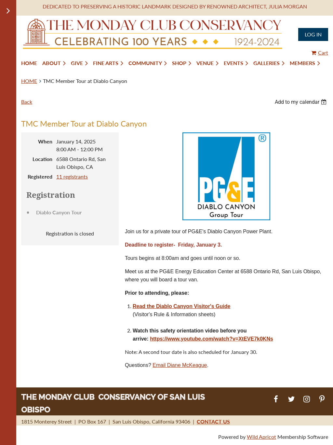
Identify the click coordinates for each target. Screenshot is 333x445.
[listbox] (301, 102)
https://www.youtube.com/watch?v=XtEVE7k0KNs (211, 339)
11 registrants (72, 176)
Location (42, 159)
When (45, 141)
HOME (29, 81)
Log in (313, 34)
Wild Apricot (261, 437)
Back (26, 102)
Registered (40, 176)
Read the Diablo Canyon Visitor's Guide (181, 306)
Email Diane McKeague (180, 365)
